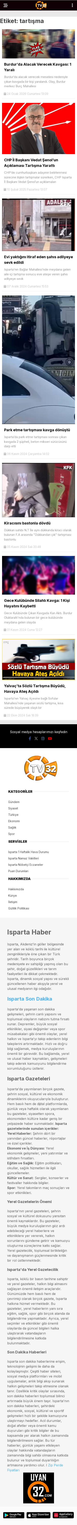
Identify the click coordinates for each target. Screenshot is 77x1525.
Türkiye (13, 814)
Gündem (14, 802)
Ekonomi (14, 821)
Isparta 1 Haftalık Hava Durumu (28, 852)
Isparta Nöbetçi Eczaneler (25, 864)
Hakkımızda (16, 889)
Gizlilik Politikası (18, 908)
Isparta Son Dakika (29, 999)
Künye (12, 895)
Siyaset (13, 808)
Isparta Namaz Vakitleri (23, 858)
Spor (11, 834)
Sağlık (12, 827)
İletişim (12, 902)
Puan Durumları (18, 871)
